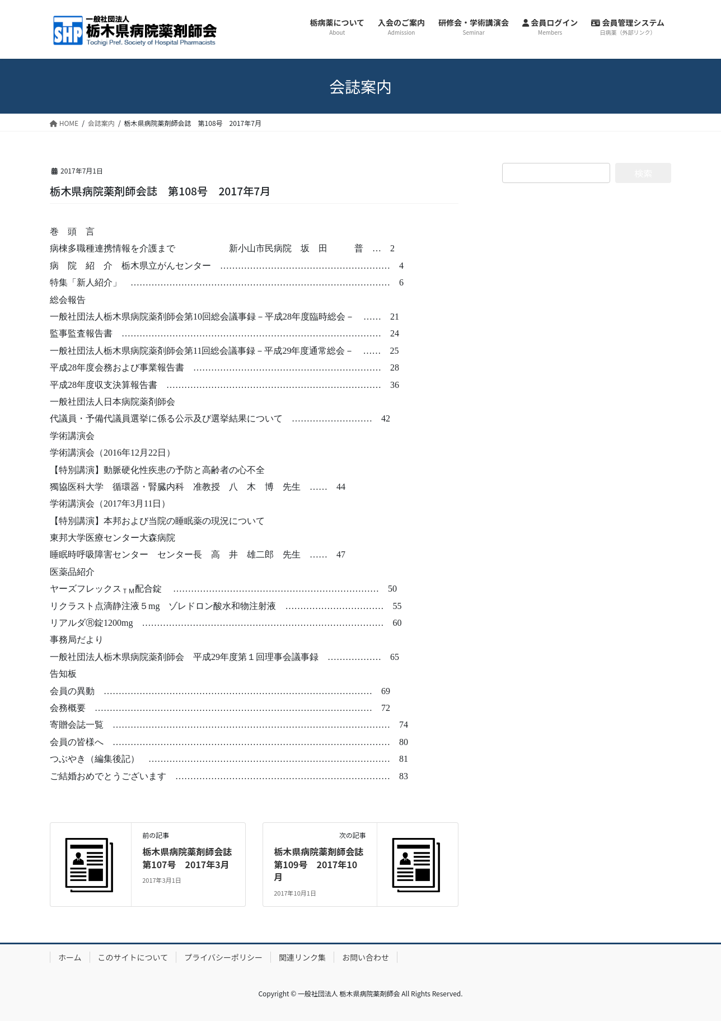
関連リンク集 (302, 957)
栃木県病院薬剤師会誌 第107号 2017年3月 (191, 857)
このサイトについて (133, 957)
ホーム (70, 957)
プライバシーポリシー (223, 957)
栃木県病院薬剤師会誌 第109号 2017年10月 (323, 864)
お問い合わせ (365, 957)
